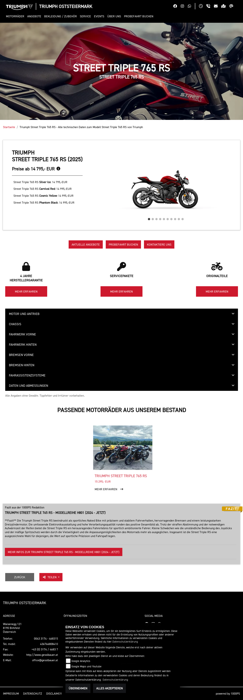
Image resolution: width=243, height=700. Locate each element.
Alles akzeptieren (109, 688)
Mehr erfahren (26, 291)
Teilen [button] (49, 577)
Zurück (19, 577)
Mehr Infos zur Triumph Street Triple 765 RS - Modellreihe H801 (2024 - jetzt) (63, 552)
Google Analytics (80, 661)
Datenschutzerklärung (125, 641)
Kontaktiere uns (159, 244)
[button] (16, 16)
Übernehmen (78, 688)
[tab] (121, 314)
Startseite (9, 127)
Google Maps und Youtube (86, 666)
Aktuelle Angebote (86, 244)
